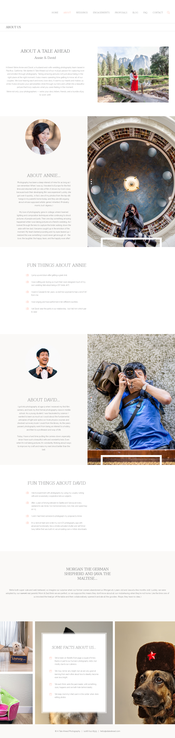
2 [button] (91, 181)
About (67, 13)
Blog (135, 13)
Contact (158, 13)
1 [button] (91, 179)
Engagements (101, 13)
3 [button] (91, 183)
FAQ (145, 13)
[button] (168, 12)
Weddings (82, 13)
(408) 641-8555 (90, 731)
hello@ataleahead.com (110, 731)
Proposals (121, 13)
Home (55, 13)
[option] (131, 181)
